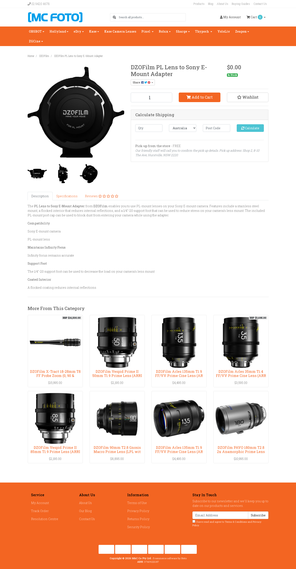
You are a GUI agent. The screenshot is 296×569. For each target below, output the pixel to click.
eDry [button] (77, 31)
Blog (210, 4)
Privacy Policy (138, 511)
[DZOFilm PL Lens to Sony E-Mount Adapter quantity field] (151, 97)
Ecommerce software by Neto (170, 558)
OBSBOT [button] (35, 31)
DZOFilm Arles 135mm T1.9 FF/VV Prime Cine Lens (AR (179, 373)
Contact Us (260, 4)
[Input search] (152, 17)
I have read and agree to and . (226, 523)
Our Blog (85, 511)
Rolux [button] (163, 31)
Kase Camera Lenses (120, 31)
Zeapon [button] (241, 31)
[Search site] (114, 17)
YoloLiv (223, 31)
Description (40, 196)
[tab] (40, 196)
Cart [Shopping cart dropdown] (254, 17)
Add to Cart (199, 97)
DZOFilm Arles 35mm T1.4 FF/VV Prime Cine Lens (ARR (241, 373)
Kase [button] (93, 31)
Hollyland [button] (58, 31)
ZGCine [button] (34, 41)
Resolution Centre (44, 519)
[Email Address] (220, 515)
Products (199, 4)
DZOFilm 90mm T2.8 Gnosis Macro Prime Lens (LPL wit (117, 449)
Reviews (101, 196)
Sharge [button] (181, 31)
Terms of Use (137, 503)
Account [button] (230, 17)
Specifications (67, 196)
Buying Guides (241, 4)
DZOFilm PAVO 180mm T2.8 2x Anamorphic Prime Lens (241, 449)
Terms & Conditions (236, 521)
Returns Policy (138, 519)
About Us (222, 4)
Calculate (250, 128)
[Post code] (216, 128)
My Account (40, 503)
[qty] (149, 128)
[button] (248, 97)
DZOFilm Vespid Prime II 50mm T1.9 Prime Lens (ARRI (117, 373)
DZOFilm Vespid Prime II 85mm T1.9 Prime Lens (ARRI (55, 449)
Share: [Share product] (142, 82)
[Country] (182, 128)
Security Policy (138, 527)
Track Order (40, 511)
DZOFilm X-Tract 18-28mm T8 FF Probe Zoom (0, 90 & (55, 373)
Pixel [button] (146, 31)
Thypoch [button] (202, 31)
